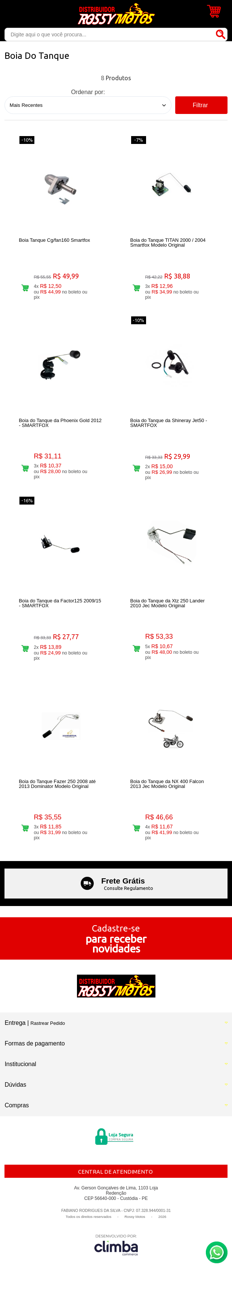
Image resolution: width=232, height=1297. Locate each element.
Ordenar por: (88, 92)
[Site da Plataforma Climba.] (116, 1245)
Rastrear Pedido (48, 1023)
